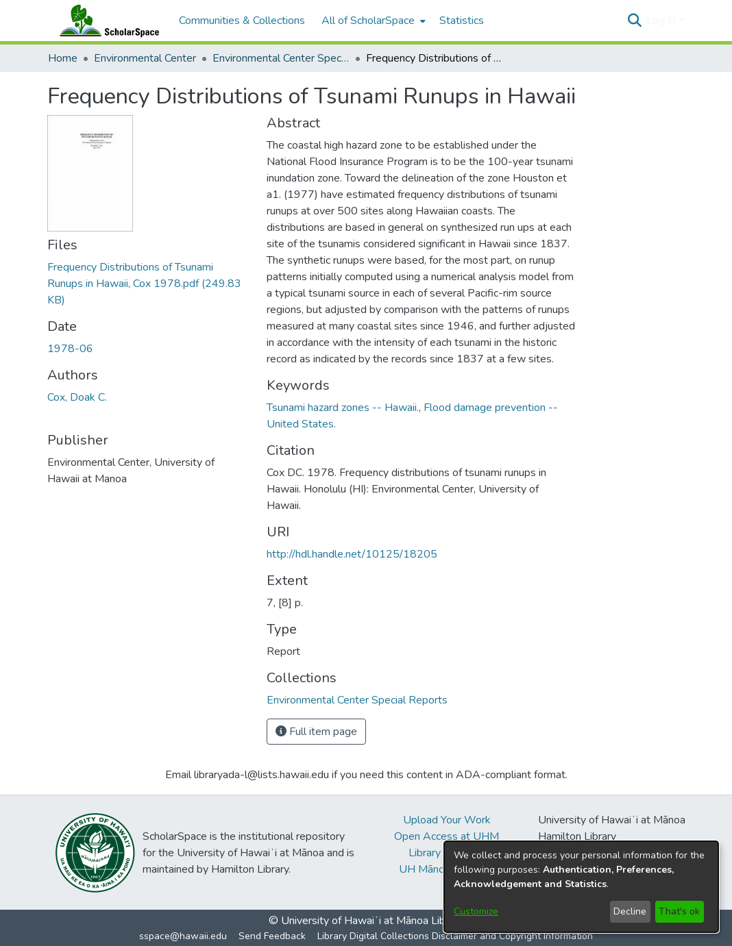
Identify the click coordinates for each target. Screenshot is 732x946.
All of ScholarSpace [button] (368, 20)
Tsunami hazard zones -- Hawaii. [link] (343, 407)
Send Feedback (272, 936)
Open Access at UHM (446, 836)
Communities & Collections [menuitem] (242, 20)
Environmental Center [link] (145, 58)
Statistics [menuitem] (461, 20)
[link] (144, 284)
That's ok (679, 911)
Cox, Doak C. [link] (77, 397)
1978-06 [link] (70, 348)
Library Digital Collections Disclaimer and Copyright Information (455, 936)
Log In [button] (662, 20)
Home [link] (62, 58)
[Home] (106, 20)
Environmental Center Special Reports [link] (281, 58)
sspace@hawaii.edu (183, 936)
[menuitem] (372, 20)
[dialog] (581, 886)
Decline (629, 911)
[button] (634, 20)
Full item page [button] (316, 731)
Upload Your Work (447, 819)
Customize (476, 911)
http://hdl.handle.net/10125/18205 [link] (352, 554)
